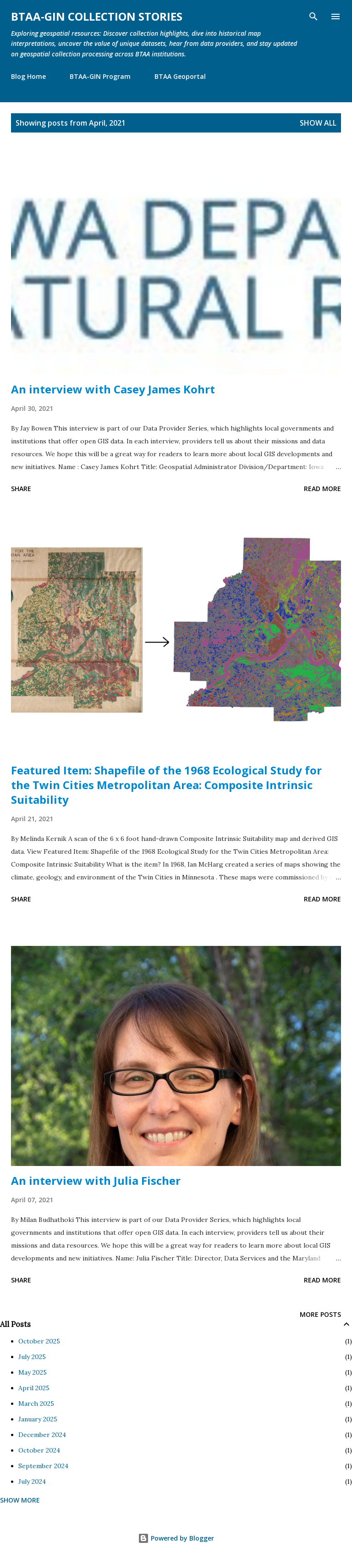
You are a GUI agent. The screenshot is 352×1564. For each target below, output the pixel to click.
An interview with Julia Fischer (96, 1180)
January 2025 (37, 1419)
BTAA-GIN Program (100, 76)
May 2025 (32, 1372)
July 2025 (32, 1357)
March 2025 (36, 1403)
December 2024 (42, 1435)
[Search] (313, 16)
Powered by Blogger (176, 1538)
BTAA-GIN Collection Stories (96, 16)
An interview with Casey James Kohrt (113, 389)
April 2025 (34, 1388)
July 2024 (32, 1481)
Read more (322, 488)
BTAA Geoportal (180, 76)
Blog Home (28, 76)
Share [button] (21, 488)
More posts (320, 1314)
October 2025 (39, 1341)
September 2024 (43, 1466)
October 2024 (39, 1450)
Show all (318, 123)
